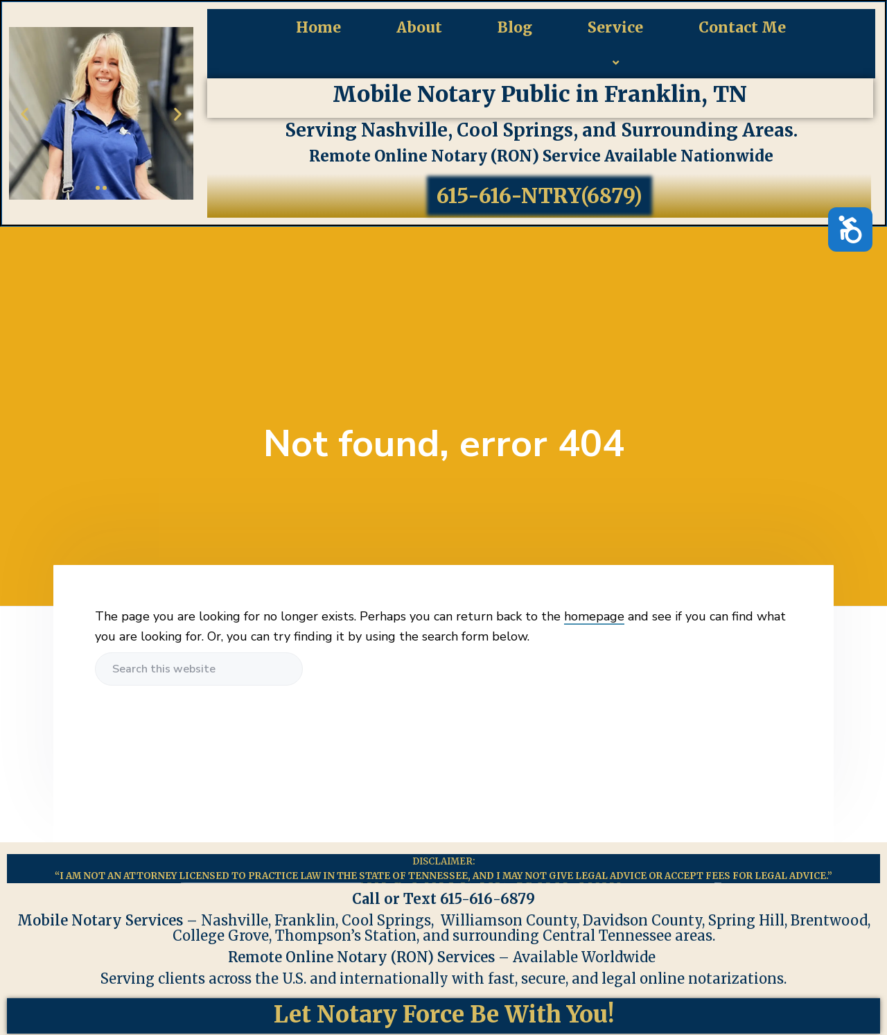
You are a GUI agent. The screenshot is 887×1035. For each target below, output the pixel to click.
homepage (594, 616)
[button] (24, 113)
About (419, 27)
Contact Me (742, 27)
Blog (515, 27)
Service (615, 49)
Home (318, 27)
